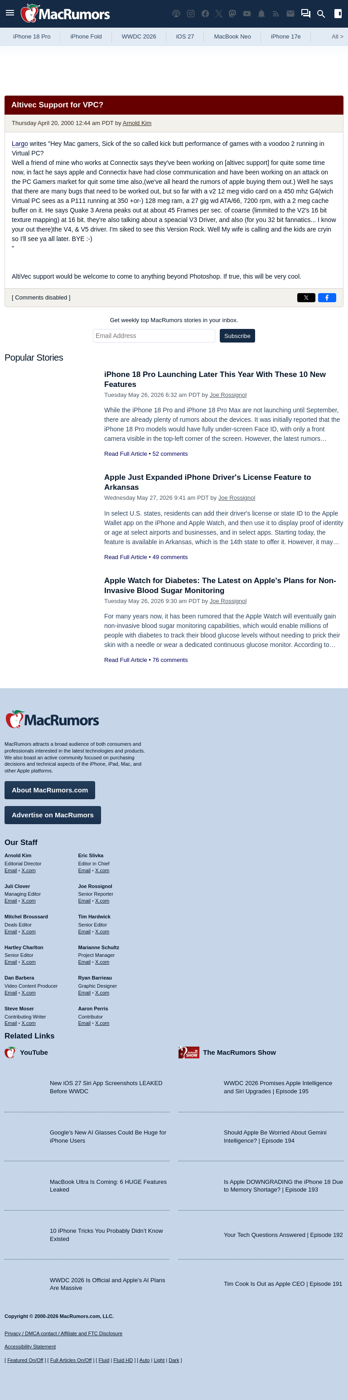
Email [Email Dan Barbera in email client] (11, 992)
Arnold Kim (137, 123)
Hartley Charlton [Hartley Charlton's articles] (24, 947)
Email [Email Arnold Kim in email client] (11, 870)
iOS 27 (185, 36)
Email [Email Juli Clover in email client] (11, 900)
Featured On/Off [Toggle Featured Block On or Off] (25, 1360)
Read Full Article (125, 453)
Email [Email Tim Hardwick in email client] (84, 931)
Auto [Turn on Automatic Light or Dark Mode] (145, 1360)
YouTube (34, 1052)
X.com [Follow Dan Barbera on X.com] (29, 992)
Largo (20, 143)
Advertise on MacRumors (53, 815)
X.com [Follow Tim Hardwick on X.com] (102, 931)
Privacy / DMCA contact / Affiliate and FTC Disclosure (63, 1333)
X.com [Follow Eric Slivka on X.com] (102, 870)
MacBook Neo (232, 36)
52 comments (170, 453)
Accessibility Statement (30, 1346)
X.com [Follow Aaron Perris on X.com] (102, 1023)
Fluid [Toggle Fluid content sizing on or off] (103, 1360)
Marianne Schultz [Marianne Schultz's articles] (98, 947)
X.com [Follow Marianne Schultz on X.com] (102, 962)
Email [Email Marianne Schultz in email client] (84, 962)
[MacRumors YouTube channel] (246, 14)
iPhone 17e (286, 36)
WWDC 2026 (139, 36)
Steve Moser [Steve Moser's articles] (19, 1008)
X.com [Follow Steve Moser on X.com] (29, 1023)
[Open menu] (10, 14)
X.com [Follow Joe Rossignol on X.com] (102, 900)
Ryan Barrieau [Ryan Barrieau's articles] (95, 977)
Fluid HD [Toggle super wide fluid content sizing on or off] (123, 1360)
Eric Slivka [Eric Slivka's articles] (91, 855)
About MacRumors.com (50, 790)
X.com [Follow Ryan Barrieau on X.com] (102, 992)
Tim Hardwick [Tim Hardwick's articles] (94, 916)
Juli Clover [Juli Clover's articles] (17, 886)
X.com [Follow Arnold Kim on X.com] (29, 870)
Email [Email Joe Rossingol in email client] (84, 900)
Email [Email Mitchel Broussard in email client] (11, 931)
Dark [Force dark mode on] (174, 1360)
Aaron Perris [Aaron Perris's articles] (93, 1008)
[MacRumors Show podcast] (176, 14)
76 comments (170, 660)
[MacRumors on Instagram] (190, 14)
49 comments (170, 557)
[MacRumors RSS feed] (275, 14)
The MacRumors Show (239, 1052)
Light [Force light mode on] (159, 1360)
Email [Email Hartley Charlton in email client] (11, 962)
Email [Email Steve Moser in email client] (11, 1023)
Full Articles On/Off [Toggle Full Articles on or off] (71, 1360)
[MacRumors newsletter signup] (290, 14)
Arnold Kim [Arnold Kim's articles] (18, 855)
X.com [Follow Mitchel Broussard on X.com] (29, 931)
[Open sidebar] (338, 14)
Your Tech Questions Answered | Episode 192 (283, 1234)
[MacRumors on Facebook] (205, 14)
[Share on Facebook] (327, 297)
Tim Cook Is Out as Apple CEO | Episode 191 (283, 1283)
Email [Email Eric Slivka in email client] (84, 870)
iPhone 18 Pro (31, 36)
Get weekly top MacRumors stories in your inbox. (174, 320)
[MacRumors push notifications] (261, 14)
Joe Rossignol (228, 394)
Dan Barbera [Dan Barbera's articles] (19, 977)
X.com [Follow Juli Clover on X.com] (29, 900)
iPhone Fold (86, 36)
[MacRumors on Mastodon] (232, 14)
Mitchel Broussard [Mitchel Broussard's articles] (26, 916)
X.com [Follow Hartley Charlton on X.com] (29, 962)
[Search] (324, 14)
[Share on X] (306, 297)
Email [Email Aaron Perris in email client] (84, 1023)
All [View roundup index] (337, 36)
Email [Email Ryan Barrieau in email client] (84, 992)
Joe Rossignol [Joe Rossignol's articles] (95, 886)
